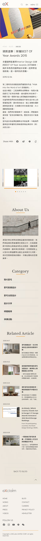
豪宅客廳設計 (10, 287)
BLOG (11, 46)
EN (27, 5)
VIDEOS (6, 513)
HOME (5, 46)
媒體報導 (8, 311)
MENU (34, 5)
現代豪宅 (8, 279)
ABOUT (5, 506)
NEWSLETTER (27, 513)
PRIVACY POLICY (28, 510)
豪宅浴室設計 (10, 295)
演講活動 (18, 46)
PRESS (5, 510)
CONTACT (25, 502)
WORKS (5, 502)
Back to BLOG (20, 471)
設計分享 (8, 303)
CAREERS (25, 506)
